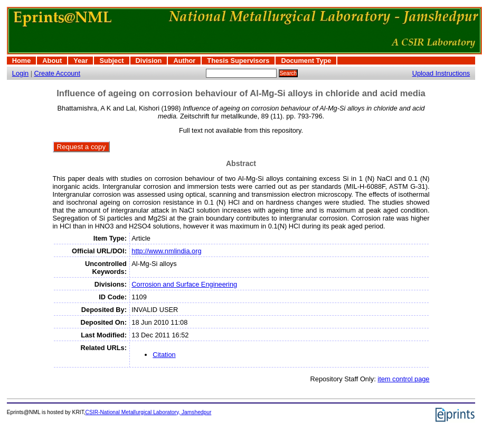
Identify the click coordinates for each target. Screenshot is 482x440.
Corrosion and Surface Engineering (184, 284)
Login (20, 73)
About (52, 61)
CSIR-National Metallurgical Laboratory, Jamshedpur (149, 412)
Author (184, 61)
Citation (164, 355)
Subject (111, 61)
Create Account (57, 73)
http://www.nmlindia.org (166, 251)
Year (80, 61)
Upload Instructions (441, 73)
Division (149, 61)
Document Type (306, 61)
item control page (403, 379)
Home (21, 61)
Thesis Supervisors (238, 61)
